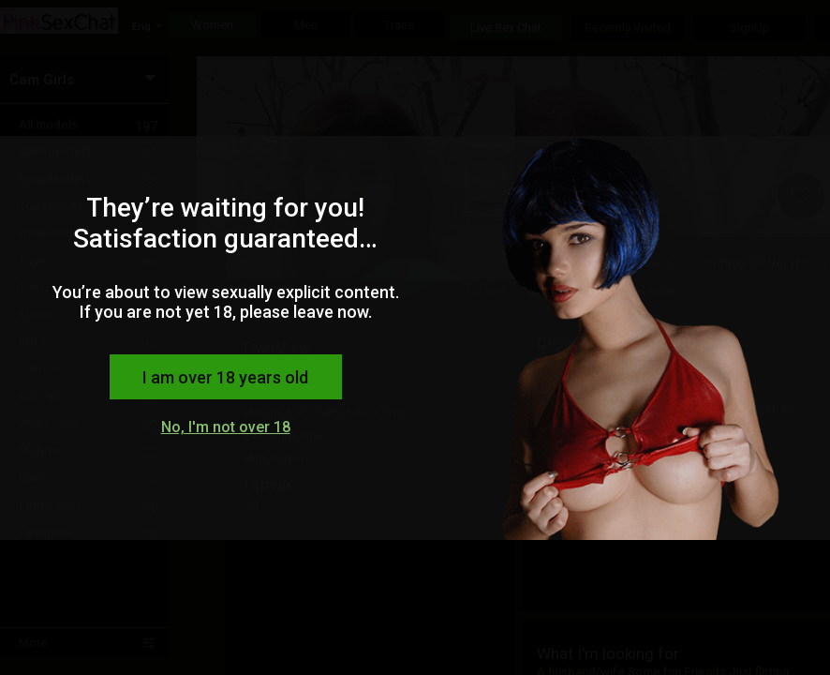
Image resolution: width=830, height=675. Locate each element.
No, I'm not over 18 (225, 427)
